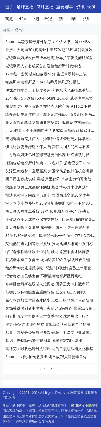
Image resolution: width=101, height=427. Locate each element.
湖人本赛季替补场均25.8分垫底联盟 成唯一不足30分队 (50, 203)
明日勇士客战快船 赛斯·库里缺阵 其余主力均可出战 (48, 178)
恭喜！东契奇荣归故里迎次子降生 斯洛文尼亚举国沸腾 (50, 332)
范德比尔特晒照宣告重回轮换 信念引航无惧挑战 (45, 292)
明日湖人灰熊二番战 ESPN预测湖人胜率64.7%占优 (47, 211)
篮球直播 (45, 7)
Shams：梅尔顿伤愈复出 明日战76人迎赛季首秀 (46, 356)
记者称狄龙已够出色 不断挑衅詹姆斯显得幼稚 (43, 275)
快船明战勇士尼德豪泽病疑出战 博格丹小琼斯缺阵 (47, 187)
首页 (9, 7)
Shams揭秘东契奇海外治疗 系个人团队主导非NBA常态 (50, 41)
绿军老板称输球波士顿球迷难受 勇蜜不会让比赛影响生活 (50, 251)
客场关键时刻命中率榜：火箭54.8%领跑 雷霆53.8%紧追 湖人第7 (50, 308)
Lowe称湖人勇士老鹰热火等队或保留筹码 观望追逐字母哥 (50, 130)
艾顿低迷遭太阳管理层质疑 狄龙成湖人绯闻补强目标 (49, 243)
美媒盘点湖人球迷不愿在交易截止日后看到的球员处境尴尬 (50, 219)
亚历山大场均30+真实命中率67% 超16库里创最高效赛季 (50, 49)
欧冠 (48, 18)
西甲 (74, 18)
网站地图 (9, 397)
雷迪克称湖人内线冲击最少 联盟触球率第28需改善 (47, 195)
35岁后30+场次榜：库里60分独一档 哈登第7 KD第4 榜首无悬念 (50, 235)
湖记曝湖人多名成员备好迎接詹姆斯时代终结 (43, 65)
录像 (91, 7)
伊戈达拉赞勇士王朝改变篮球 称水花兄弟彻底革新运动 (50, 90)
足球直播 (25, 7)
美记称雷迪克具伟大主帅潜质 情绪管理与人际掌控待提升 (50, 138)
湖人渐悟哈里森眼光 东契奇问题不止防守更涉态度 (47, 227)
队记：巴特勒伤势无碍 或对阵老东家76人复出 (43, 340)
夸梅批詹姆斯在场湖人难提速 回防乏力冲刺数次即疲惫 (50, 283)
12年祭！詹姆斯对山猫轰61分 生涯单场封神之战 (46, 73)
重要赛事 (64, 7)
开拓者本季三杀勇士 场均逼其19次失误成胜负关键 (47, 259)
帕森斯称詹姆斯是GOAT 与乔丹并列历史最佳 (42, 82)
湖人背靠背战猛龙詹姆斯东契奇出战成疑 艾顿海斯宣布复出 (50, 122)
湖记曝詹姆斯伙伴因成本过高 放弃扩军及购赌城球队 (49, 57)
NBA (22, 18)
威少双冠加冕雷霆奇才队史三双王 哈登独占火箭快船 (49, 300)
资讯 (80, 7)
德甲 (61, 18)
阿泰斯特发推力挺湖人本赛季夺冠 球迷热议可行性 (47, 316)
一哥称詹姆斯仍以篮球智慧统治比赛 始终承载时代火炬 (50, 154)
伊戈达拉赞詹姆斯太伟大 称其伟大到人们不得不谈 (47, 146)
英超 (9, 18)
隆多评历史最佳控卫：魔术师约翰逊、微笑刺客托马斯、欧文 (50, 114)
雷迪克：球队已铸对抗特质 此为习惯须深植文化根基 (49, 348)
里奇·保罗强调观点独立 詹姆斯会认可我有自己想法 (47, 324)
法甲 (87, 18)
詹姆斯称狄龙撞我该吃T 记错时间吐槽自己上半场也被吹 (50, 267)
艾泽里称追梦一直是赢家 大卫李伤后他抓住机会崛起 (49, 170)
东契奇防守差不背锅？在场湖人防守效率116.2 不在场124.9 (50, 106)
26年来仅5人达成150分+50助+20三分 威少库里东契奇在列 (50, 98)
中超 (35, 18)
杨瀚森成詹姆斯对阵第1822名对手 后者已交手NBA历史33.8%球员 (50, 162)
